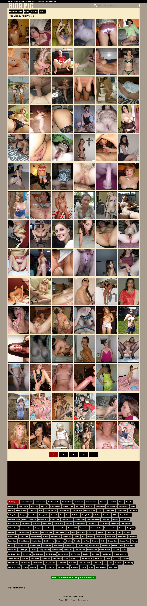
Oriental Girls (112, 541)
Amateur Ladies (40, 502)
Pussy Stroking (44, 550)
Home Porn (84, 528)
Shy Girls (25, 558)
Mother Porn (110, 536)
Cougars (23, 515)
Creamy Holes (43, 515)
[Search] (116, 5)
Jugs (73, 532)
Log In (53, 1)
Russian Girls (92, 550)
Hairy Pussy (48, 528)
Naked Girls (132, 536)
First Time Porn (13, 523)
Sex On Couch (63, 554)
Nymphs (77, 541)
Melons (76, 536)
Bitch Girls (79, 506)
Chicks (100, 510)
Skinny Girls (35, 558)
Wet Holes (74, 567)
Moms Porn (100, 536)
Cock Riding (133, 510)
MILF (83, 536)
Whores (83, 567)
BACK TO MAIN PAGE (16, 588)
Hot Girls (11, 532)
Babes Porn (12, 506)
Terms (61, 600)
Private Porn (130, 545)
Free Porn (36, 523)
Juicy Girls (81, 532)
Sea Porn (116, 550)
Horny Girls (131, 528)
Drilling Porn (54, 519)
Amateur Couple (26, 502)
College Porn (12, 515)
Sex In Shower (38, 554)
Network (42, 11)
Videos (26, 11)
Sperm (108, 558)
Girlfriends (115, 523)
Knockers (101, 532)
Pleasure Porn (70, 545)
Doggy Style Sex (14, 519)
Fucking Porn (58, 523)
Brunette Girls (21, 510)
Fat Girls (115, 519)
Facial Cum (106, 519)
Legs (119, 532)
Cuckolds (54, 515)
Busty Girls (32, 510)
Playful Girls (58, 545)
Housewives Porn (23, 532)
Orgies (103, 541)
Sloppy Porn (57, 558)
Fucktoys (69, 523)
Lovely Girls (24, 536)
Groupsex (38, 528)
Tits (105, 563)
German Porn (92, 523)
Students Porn (13, 563)
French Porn (46, 523)
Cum (61, 515)
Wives (91, 567)
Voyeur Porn (51, 567)
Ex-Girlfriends (80, 519)
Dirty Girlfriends (125, 515)
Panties (134, 541)
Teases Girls (62, 563)
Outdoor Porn (124, 541)
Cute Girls (96, 515)
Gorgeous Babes (26, 528)
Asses (121, 502)
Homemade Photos (16, 11)
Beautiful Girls (55, 506)
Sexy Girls (95, 554)
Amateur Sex (78, 502)
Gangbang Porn (80, 523)
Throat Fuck (97, 563)
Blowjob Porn (112, 506)
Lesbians (127, 532)
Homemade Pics (96, 528)
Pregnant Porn (94, 545)
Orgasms (95, 541)
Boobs (133, 506)
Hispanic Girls (73, 528)
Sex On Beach (51, 554)
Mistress (90, 536)
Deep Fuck (106, 515)
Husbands (35, 532)
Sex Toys (86, 554)
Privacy (73, 600)
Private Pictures (117, 545)
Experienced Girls (93, 519)
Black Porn (89, 506)
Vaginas (41, 567)
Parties (10, 545)
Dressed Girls (43, 519)
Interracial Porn (46, 532)
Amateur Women (91, 502)
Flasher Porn (26, 523)
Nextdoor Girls (49, 541)
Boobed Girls (123, 506)
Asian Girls (112, 502)
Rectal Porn (68, 550)
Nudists (69, 541)
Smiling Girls (74, 558)
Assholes (129, 502)
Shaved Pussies (13, 558)
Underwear (118, 563)
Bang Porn (34, 506)
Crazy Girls (32, 515)
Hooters (121, 528)
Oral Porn (86, 541)
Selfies (124, 550)
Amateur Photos (53, 502)
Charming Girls (64, 510)
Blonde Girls (100, 506)
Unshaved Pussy (14, 567)
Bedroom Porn (68, 506)
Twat (110, 563)
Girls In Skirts (13, 528)
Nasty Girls (12, 541)
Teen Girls (72, 563)
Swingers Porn (50, 563)
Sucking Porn (25, 563)
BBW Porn (44, 506)
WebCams (34, 11)
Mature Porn (67, 536)
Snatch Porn (98, 558)
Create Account (43, 1)
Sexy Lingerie (106, 554)
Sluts (66, 558)
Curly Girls (75, 515)
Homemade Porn (110, 528)
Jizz (67, 532)
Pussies (33, 550)
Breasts (11, 510)
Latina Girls (111, 532)
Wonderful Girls (100, 567)
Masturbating (55, 536)
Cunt (67, 515)
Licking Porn (12, 536)
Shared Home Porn (120, 554)
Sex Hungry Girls (14, 554)
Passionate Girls (21, 545)
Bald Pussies (23, 506)
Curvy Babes (86, 515)
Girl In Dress (104, 523)
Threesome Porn (84, 563)
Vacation (33, 567)
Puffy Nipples (23, 550)
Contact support (83, 600)
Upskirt (25, 567)
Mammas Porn (36, 536)
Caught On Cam (50, 510)
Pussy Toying (57, 550)
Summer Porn (37, 563)
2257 (66, 600)
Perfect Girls (47, 545)
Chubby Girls (109, 510)
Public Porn (12, 550)
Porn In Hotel (82, 545)
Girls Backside (126, 523)
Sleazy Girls (46, 558)
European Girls (67, 519)
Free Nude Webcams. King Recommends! (73, 577)
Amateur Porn (67, 502)
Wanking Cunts (63, 567)
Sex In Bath (27, 554)
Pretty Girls (106, 545)
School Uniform (104, 550)
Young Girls (113, 567)
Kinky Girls (91, 532)
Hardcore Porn (60, 528)
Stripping (125, 558)
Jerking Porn (59, 532)
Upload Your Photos (71, 596)
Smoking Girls (87, 558)
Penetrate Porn (35, 545)
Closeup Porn (121, 510)
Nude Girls (60, 541)
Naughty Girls (36, 541)
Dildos (115, 515)
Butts (41, 510)
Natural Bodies (24, 541)
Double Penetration (29, 519)
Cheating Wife (77, 510)
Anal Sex (103, 502)
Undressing (129, 563)
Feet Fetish (125, 519)
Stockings (116, 558)
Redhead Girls (80, 550)
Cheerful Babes (89, 510)
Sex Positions (76, 554)
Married (45, 536)
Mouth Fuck (122, 536)
